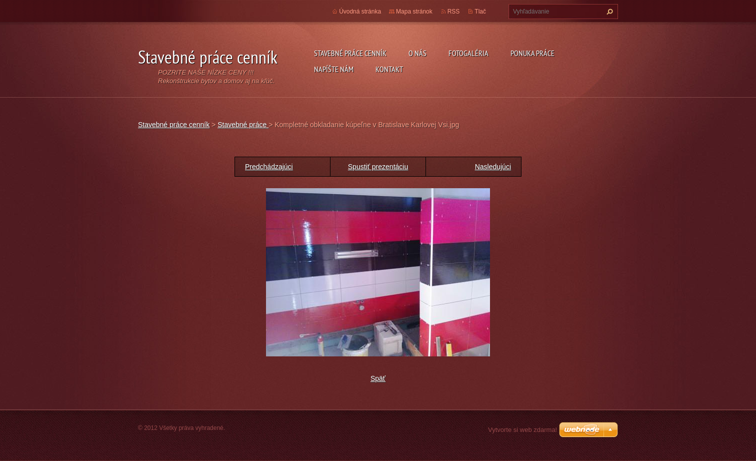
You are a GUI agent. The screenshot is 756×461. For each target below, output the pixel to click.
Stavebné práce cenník (350, 53)
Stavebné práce (243, 125)
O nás (417, 53)
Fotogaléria (468, 53)
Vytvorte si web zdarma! (522, 429)
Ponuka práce (532, 53)
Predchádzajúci (269, 167)
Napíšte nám (334, 69)
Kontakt (389, 69)
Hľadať (608, 11)
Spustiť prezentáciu (378, 167)
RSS (454, 11)
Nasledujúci (493, 167)
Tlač (480, 11)
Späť (378, 378)
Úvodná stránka (360, 11)
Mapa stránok (414, 11)
